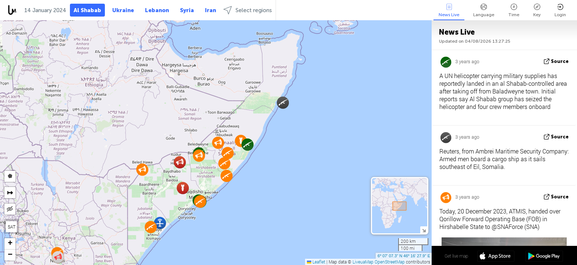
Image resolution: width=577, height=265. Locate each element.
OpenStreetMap (390, 262)
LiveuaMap (363, 262)
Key (537, 10)
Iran (210, 10)
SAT (11, 227)
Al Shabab (87, 10)
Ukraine (123, 10)
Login (560, 10)
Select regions (247, 10)
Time (513, 10)
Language (483, 10)
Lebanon (157, 10)
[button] (226, 176)
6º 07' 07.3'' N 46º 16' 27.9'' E (404, 256)
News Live (449, 10)
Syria (187, 10)
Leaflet (316, 262)
